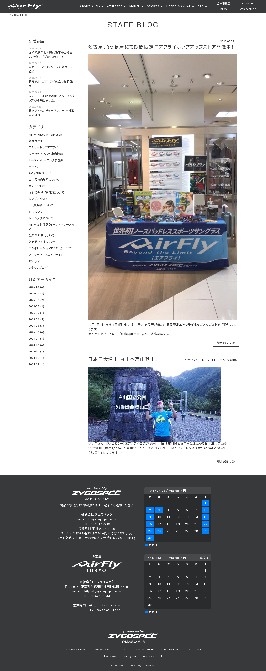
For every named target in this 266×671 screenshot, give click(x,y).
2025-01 (36, 339)
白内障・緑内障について (44, 180)
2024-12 (36, 345)
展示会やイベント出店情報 (46, 154)
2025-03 (36, 326)
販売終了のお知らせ (42, 242)
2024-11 (36, 351)
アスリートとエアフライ (43, 148)
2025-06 (36, 306)
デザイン (34, 167)
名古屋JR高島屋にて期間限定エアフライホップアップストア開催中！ (161, 47)
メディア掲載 (37, 186)
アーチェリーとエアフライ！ (45, 255)
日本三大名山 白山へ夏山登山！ (123, 360)
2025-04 (36, 319)
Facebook (110, 656)
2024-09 (36, 364)
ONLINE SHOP (145, 649)
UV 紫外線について (41, 205)
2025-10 (36, 287)
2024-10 (36, 358)
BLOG (126, 649)
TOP (8, 15)
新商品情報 (36, 141)
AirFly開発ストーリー (42, 173)
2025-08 (36, 300)
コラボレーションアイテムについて (50, 248)
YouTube (148, 656)
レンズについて (38, 199)
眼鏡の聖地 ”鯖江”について (46, 193)
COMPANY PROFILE (77, 649)
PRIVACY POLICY (105, 649)
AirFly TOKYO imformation (45, 135)
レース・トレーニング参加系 (219, 360)
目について (36, 212)
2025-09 (36, 294)
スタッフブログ (38, 268)
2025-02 (36, 332)
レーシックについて (41, 218)
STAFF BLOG (21, 15)
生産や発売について (42, 236)
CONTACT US (193, 649)
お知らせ (34, 261)
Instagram (129, 656)
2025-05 (36, 313)
